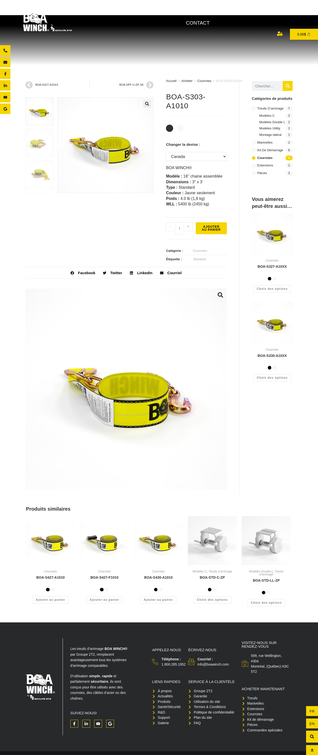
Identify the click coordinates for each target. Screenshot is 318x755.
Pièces (262, 173)
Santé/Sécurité (218, 11)
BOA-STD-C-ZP (212, 577)
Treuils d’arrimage (270, 108)
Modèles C (267, 115)
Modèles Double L (272, 122)
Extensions (265, 165)
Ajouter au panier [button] (50, 600)
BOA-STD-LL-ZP (266, 580)
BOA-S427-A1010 (50, 577)
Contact (197, 23)
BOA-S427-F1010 (104, 577)
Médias (290, 11)
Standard (199, 259)
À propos (109, 11)
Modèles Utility (269, 128)
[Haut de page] (312, 750)
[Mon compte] (279, 33)
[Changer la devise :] (196, 156)
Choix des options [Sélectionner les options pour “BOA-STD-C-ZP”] (212, 600)
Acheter (177, 11)
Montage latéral (270, 135)
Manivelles (265, 142)
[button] (147, 104)
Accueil (171, 81)
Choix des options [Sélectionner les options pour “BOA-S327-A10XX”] (272, 289)
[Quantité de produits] (179, 228)
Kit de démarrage (270, 150)
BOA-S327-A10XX (272, 266)
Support (259, 11)
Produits (144, 11)
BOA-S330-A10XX (272, 356)
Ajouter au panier (211, 228)
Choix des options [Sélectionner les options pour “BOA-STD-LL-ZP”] (266, 602)
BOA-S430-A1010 (158, 577)
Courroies (204, 81)
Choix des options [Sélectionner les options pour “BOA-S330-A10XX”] (272, 377)
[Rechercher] (288, 86)
